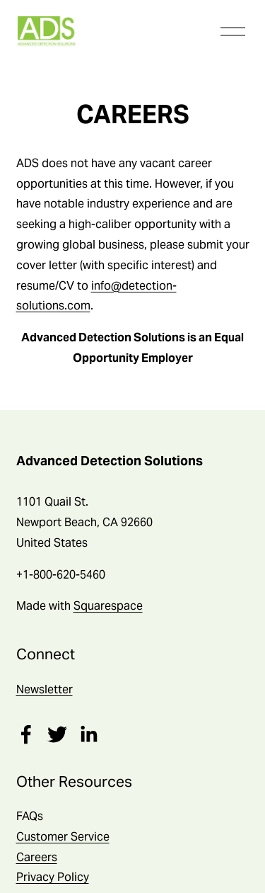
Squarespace (108, 605)
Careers (36, 857)
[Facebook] (26, 734)
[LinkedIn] (88, 734)
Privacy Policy (52, 877)
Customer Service (63, 836)
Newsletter (44, 689)
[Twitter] (57, 734)
